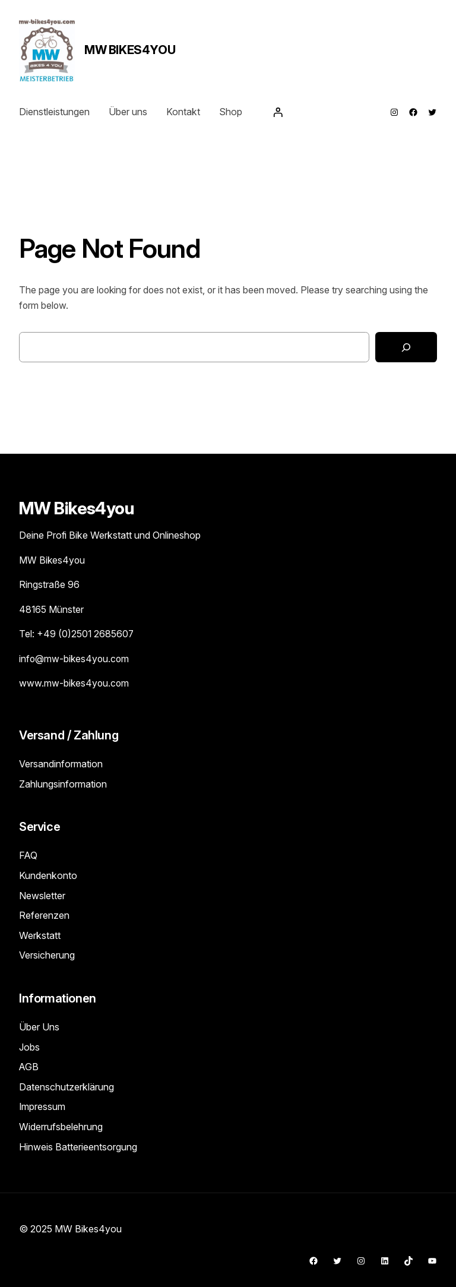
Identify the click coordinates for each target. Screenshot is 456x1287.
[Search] (406, 347)
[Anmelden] (278, 112)
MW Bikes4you (129, 50)
